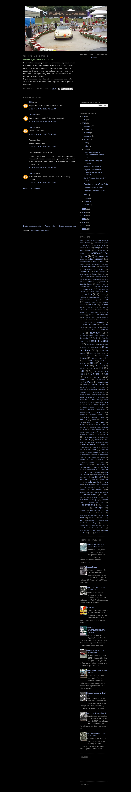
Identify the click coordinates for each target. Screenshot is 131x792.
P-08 (102, 437)
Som (81, 520)
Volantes (98, 533)
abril (86, 195)
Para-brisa (98, 439)
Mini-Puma (83, 417)
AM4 (81, 250)
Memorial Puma (85, 412)
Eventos (95, 332)
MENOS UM (99, 412)
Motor (102, 420)
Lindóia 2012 (84, 399)
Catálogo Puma (90, 282)
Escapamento (103, 320)
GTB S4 (92, 368)
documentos (94, 312)
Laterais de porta (99, 394)
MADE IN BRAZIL (88, 407)
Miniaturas (83, 420)
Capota (94, 274)
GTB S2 (86, 366)
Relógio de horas (96, 502)
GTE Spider (93, 374)
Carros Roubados (85, 279)
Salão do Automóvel (89, 513)
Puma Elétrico (96, 474)
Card (81, 276)
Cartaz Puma (96, 279)
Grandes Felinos (96, 358)
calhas (101, 269)
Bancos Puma (98, 262)
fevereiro (87, 201)
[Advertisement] (42, 207)
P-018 (105, 434)
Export (103, 335)
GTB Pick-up (103, 363)
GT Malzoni (89, 361)
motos (82, 422)
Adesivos (86, 245)
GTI (106, 374)
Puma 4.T (102, 462)
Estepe (105, 327)
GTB (91, 363)
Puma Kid (95, 479)
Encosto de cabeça (89, 317)
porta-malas (92, 457)
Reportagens (87, 504)
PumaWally (97, 489)
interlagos (102, 387)
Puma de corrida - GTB (92, 166)
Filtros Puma (94, 347)
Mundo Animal (98, 422)
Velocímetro (96, 530)
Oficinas (82, 432)
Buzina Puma (104, 266)
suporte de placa (102, 520)
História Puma (86, 382)
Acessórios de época (101, 243)
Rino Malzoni (95, 510)
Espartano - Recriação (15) (96, 713)
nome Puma (83, 427)
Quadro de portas (86, 492)
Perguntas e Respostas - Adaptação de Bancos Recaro (93, 172)
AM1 (88, 248)
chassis (102, 281)
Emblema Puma (102, 315)
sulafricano (91, 520)
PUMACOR (90, 607)
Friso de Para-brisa (87, 356)
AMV (89, 250)
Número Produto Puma (97, 429)
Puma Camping (92, 469)
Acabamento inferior (91, 240)
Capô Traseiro (84, 274)
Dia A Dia (92, 305)
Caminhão (84, 271)
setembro (88, 136)
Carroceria (88, 276)
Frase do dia (94, 353)
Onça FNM (90, 432)
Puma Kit (104, 479)
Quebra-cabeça (89, 494)
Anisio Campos (100, 250)
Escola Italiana (87, 322)
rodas (106, 510)
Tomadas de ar (85, 530)
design (105, 300)
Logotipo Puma (102, 402)
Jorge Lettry (93, 389)
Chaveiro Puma (85, 284)
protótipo (91, 462)
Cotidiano (103, 295)
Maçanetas (104, 405)
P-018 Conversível (90, 437)
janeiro (87, 205)
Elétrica (91, 315)
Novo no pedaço (95, 427)
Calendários (88, 269)
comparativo (87, 289)
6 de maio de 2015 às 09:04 (42, 109)
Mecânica (91, 409)
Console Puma (94, 291)
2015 (84, 123)
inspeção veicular (97, 385)
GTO (86, 377)
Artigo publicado (95, 259)
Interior (92, 387)
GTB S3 (82, 368)
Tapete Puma (95, 525)
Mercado (82, 414)
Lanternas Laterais (98, 392)
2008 (84, 229)
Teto (104, 525)
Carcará (103, 274)
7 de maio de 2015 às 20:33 (42, 147)
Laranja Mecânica (85, 394)
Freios (103, 353)
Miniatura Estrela (98, 417)
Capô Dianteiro (99, 271)
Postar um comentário (31, 188)
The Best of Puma (98, 528)
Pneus (95, 454)
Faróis (95, 338)
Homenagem (103, 382)
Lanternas (83, 392)
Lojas (83, 404)
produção (101, 459)
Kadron (102, 389)
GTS (96, 376)
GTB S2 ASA (100, 366)
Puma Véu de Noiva (102, 484)
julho (86, 143)
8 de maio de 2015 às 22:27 (42, 183)
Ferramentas (91, 344)
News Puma (100, 424)
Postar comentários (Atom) (40, 231)
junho (86, 146)
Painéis (87, 440)
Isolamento (83, 389)
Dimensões (101, 310)
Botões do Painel (88, 267)
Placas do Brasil (92, 452)
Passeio (91, 442)
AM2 (96, 248)
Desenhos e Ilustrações (92, 300)
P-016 (97, 434)
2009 (84, 226)
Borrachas (105, 264)
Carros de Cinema (100, 276)
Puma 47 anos (85, 465)
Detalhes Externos (90, 302)
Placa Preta (91, 450)
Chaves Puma (100, 284)
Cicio (31, 102)
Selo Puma (101, 513)
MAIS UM (101, 407)
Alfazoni (82, 248)
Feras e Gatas (98, 340)
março (86, 198)
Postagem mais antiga (67, 226)
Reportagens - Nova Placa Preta (96, 184)
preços (102, 457)
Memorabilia (101, 409)
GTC (101, 368)
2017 (84, 116)
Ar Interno (99, 257)
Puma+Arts (101, 487)
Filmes (84, 347)
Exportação (84, 338)
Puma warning (88, 487)
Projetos (82, 462)
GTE (82, 371)
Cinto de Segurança (101, 286)
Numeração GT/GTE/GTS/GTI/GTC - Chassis (96, 630)
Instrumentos (83, 387)
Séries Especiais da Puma (88, 515)
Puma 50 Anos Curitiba (88, 467)
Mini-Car (102, 414)
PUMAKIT (83, 489)
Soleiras (102, 518)
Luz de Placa (92, 404)
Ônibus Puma (101, 432)
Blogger (93, 57)
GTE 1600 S (97, 371)
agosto (87, 139)
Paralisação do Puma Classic (94, 191)
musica (91, 424)
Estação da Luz (94, 327)
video (91, 533)
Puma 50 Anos (100, 464)
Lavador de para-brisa (87, 397)
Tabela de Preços (90, 523)
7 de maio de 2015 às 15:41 (42, 134)
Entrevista (91, 320)
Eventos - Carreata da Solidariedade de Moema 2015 (94, 154)
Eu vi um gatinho (89, 330)
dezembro (88, 126)
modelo (94, 419)
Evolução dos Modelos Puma (89, 335)
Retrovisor (83, 510)
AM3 (102, 248)
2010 (84, 222)
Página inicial (50, 226)
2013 (84, 212)
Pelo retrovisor (88, 444)
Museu (82, 425)
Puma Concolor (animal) (91, 472)
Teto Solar (83, 528)
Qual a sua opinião (101, 492)
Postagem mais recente (32, 226)
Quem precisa (92, 497)
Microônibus (92, 414)
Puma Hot (83, 480)
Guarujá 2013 (85, 380)
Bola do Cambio (93, 264)
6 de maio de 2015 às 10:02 (42, 122)
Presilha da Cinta (86, 459)
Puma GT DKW (96, 477)
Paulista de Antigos (102, 442)
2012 (84, 216)
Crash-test (83, 297)
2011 (84, 219)
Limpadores (101, 397)
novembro (88, 129)
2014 (84, 209)
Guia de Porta (100, 379)
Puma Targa (89, 484)
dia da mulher (93, 307)
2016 (84, 120)
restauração (98, 508)
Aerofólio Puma (99, 245)
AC (81, 240)
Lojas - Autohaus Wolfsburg (94, 187)
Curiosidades (94, 297)
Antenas (82, 253)
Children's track (85, 286)
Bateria (82, 264)
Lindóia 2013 (96, 400)
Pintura (95, 447)
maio (86, 149)
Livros (92, 402)
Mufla (88, 422)
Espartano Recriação (88, 325)
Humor (85, 384)
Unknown (32, 115)
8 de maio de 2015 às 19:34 (42, 167)
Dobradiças (83, 312)
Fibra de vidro (103, 344)
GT (106, 358)
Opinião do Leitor (86, 434)
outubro (87, 133)
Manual (82, 409)
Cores (105, 291)
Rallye (94, 500)
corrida (88, 294)
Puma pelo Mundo (90, 482)
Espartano (99, 322)
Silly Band (92, 518)
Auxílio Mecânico (85, 261)
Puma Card (104, 469)
